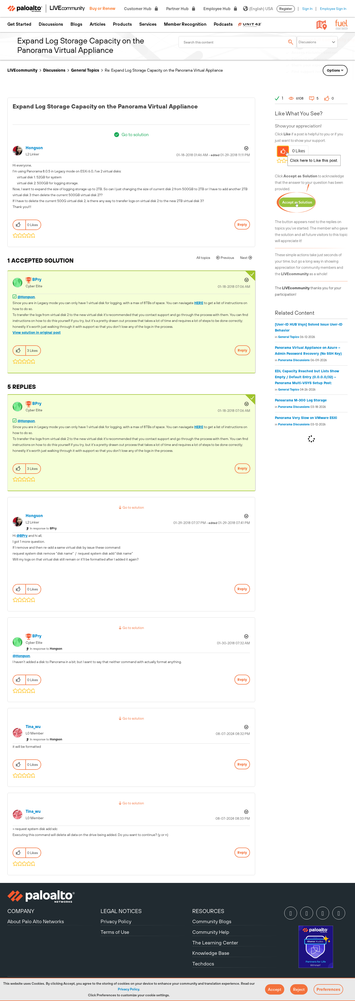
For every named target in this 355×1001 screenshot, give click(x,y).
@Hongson (26, 297)
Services (148, 24)
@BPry (22, 536)
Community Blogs (211, 921)
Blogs (76, 24)
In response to (43, 528)
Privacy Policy (128, 989)
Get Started (19, 24)
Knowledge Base (210, 953)
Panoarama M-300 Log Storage (301, 400)
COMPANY (20, 911)
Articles (98, 24)
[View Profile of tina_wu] (33, 726)
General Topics (85, 70)
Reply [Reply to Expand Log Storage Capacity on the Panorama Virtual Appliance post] (242, 225)
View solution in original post (37, 332)
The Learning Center (215, 942)
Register (285, 9)
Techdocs (203, 963)
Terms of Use (115, 932)
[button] (274, 989)
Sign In (307, 9)
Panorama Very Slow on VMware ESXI (306, 418)
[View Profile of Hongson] (34, 148)
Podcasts (223, 24)
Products (122, 24)
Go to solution (135, 134)
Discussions (51, 24)
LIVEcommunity (22, 70)
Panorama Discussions (294, 360)
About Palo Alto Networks (35, 921)
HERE (198, 303)
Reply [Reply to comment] (242, 350)
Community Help (210, 932)
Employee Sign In (333, 9)
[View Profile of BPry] (36, 279)
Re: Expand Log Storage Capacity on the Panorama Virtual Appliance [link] (164, 70)
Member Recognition (185, 24)
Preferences (328, 989)
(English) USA (258, 8)
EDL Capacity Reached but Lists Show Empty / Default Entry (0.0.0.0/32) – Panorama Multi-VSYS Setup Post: (307, 377)
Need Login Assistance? (325, 76)
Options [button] (246, 148)
